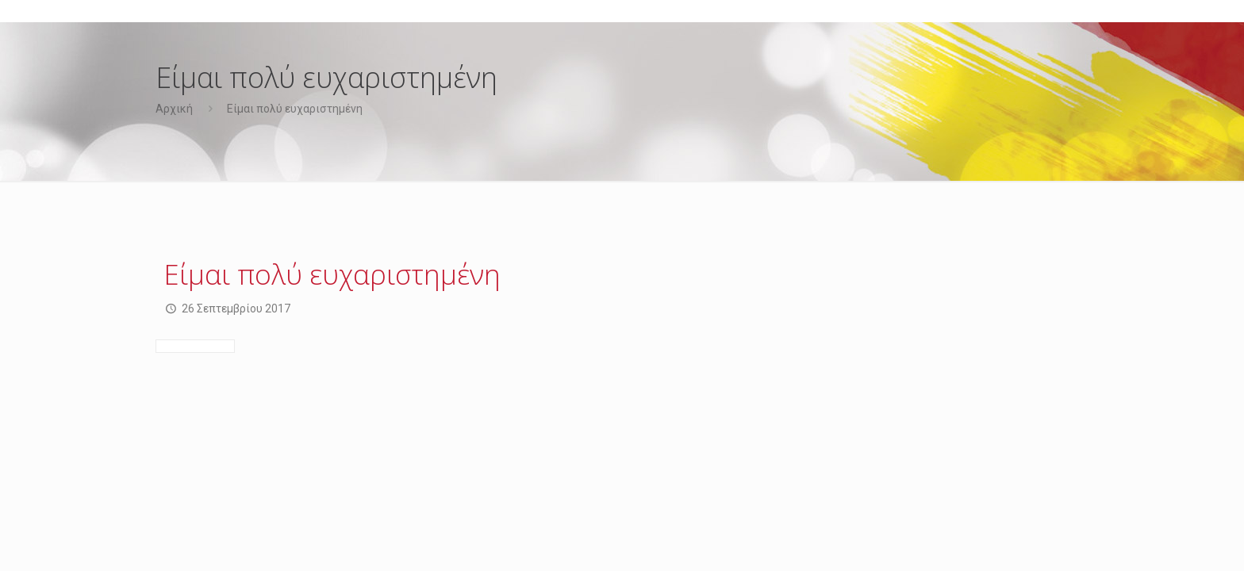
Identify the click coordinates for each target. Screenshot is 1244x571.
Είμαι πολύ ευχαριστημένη (295, 108)
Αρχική (174, 108)
